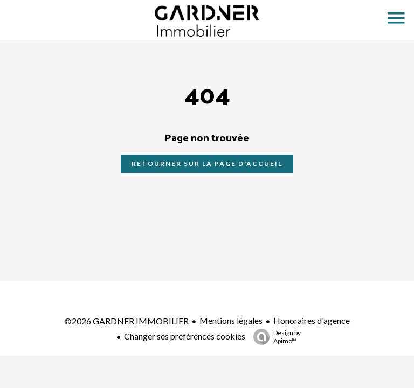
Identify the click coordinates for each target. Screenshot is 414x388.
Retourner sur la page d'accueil (207, 164)
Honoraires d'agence (311, 320)
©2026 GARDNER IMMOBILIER (126, 321)
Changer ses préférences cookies (184, 336)
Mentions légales (231, 320)
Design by (274, 337)
